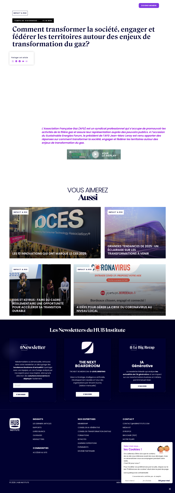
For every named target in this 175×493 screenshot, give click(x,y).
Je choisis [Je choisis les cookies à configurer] (147, 480)
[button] (50, 5)
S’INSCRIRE (87, 394)
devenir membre (148, 5)
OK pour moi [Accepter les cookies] (164, 480)
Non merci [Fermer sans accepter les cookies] (129, 480)
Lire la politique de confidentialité (136, 473)
